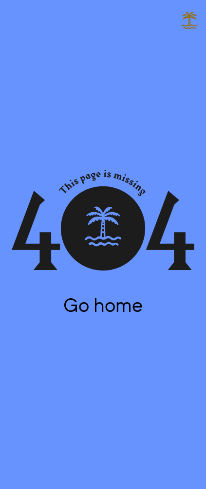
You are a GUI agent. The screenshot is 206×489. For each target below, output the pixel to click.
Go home (103, 304)
